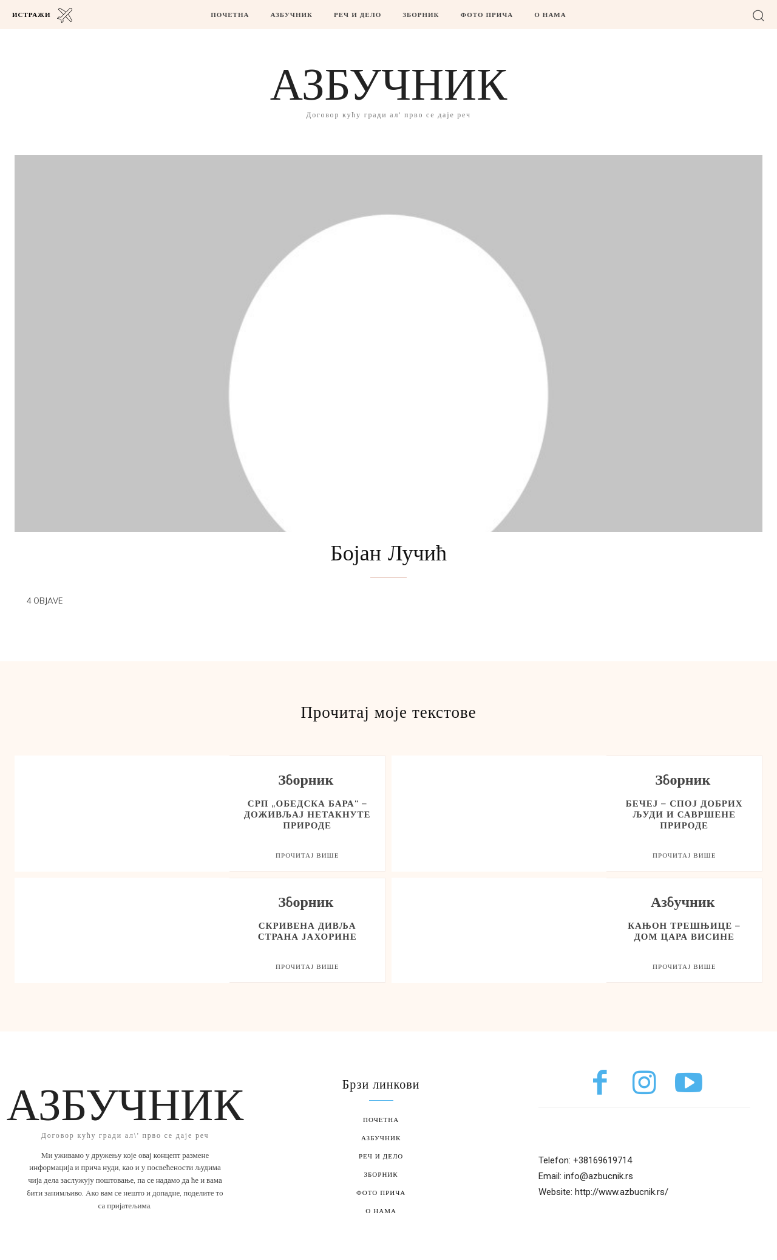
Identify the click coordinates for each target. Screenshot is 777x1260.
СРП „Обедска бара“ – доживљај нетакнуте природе (307, 814)
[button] (758, 15)
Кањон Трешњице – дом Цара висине (684, 931)
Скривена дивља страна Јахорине (307, 931)
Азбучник (683, 903)
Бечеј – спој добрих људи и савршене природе (684, 814)
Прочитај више (307, 855)
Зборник (305, 781)
